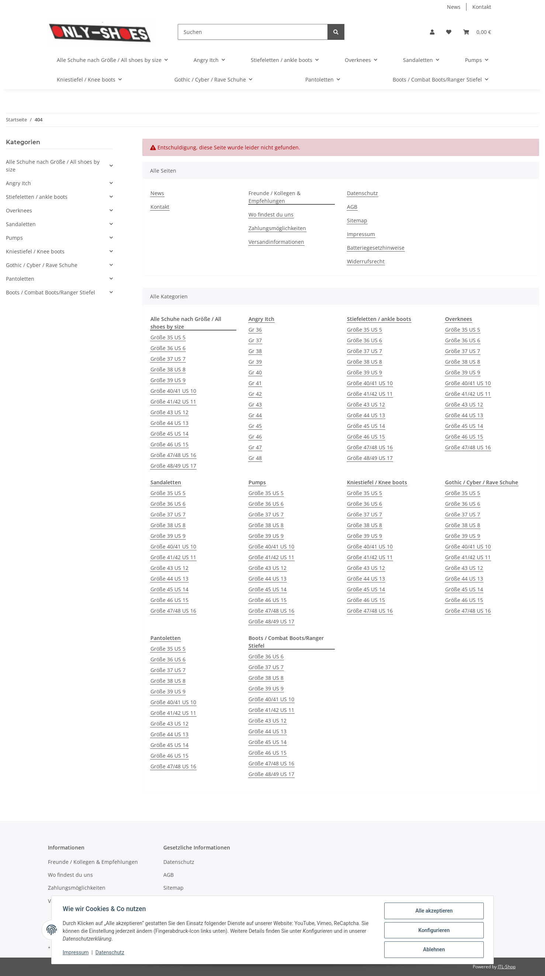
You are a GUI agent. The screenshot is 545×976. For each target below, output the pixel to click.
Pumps (14, 237)
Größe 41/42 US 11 (173, 401)
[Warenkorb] (477, 32)
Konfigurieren (433, 931)
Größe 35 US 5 (167, 337)
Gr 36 (255, 329)
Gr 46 (255, 436)
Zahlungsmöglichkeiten (277, 228)
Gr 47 (255, 447)
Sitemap (357, 220)
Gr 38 (255, 350)
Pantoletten (20, 278)
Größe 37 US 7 (167, 358)
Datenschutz (362, 193)
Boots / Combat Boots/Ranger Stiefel (50, 292)
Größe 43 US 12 (169, 412)
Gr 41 (255, 383)
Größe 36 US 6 (167, 348)
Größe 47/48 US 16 (173, 454)
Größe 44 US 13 (169, 422)
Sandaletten (21, 224)
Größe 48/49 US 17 (173, 465)
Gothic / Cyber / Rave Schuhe (41, 265)
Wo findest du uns (271, 214)
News (454, 6)
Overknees (19, 210)
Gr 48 (255, 457)
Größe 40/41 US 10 (173, 390)
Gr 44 (255, 415)
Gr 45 (255, 425)
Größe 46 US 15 (169, 444)
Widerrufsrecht (366, 261)
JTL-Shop (507, 966)
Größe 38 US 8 (167, 369)
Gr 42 (255, 393)
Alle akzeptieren (433, 911)
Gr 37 (255, 340)
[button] (432, 32)
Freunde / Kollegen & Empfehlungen (275, 197)
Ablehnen (433, 950)
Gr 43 (255, 404)
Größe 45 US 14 (169, 433)
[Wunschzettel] (448, 32)
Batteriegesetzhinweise (376, 247)
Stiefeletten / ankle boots (36, 196)
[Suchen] (253, 32)
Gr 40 (255, 372)
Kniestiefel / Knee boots (35, 251)
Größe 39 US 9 (167, 380)
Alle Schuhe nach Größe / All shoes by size (53, 165)
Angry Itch (18, 183)
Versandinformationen (276, 241)
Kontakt (481, 6)
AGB (352, 206)
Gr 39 (255, 361)
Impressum (361, 234)
